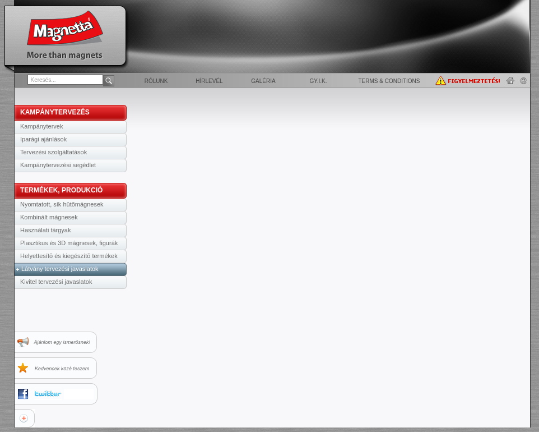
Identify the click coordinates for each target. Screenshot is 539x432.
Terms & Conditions (389, 81)
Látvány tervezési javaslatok (60, 268)
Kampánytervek (41, 126)
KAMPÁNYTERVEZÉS (55, 112)
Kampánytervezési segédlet (58, 165)
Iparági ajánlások (43, 139)
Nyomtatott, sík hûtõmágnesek (62, 204)
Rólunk (156, 81)
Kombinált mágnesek (49, 217)
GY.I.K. (318, 81)
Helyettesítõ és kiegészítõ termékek (69, 255)
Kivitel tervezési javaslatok (56, 281)
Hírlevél (209, 81)
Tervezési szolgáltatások (53, 152)
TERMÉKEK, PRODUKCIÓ (61, 190)
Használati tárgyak (45, 230)
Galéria (263, 81)
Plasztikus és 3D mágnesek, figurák (69, 243)
